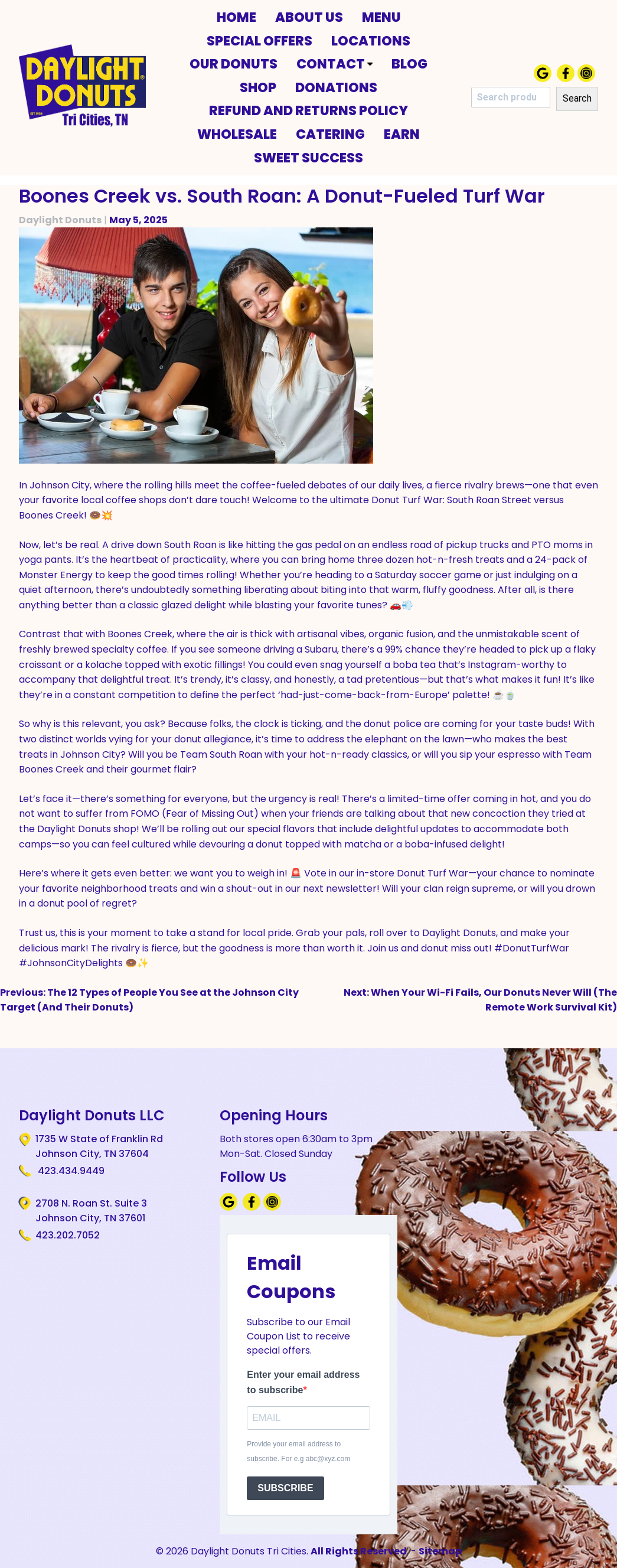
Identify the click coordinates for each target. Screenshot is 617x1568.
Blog (409, 63)
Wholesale (237, 134)
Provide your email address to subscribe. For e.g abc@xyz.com (298, 1451)
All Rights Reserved (359, 1551)
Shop (258, 87)
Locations (370, 40)
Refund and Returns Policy (308, 110)
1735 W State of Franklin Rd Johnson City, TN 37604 (99, 1146)
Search (577, 98)
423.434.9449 (70, 1170)
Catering (330, 134)
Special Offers (259, 40)
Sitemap (440, 1551)
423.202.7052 (67, 1235)
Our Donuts (234, 63)
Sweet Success (308, 157)
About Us (309, 17)
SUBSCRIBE (285, 1488)
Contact (334, 63)
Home (236, 17)
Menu (381, 17)
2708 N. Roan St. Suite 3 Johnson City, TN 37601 (91, 1210)
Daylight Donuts (60, 220)
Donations (336, 87)
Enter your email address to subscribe (303, 1382)
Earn (402, 134)
